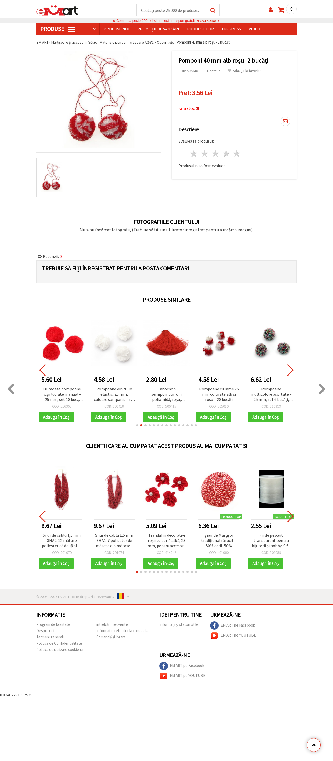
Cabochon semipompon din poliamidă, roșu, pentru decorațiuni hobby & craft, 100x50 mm (166, 395)
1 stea (194, 153)
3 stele (215, 153)
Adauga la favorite (244, 71)
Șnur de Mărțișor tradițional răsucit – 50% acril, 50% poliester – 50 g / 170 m (219, 541)
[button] (137, 426)
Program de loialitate (53, 625)
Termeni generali (50, 637)
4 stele (226, 153)
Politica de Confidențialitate (59, 644)
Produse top (200, 29)
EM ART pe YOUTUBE (233, 636)
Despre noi (45, 631)
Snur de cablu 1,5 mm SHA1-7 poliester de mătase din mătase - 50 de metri (114, 541)
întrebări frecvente (112, 625)
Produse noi (116, 29)
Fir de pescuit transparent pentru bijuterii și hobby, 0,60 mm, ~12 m (271, 541)
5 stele (237, 153)
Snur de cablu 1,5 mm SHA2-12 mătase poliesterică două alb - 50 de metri (62, 541)
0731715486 (208, 21)
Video (254, 29)
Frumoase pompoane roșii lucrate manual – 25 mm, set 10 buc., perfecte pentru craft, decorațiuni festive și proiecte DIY (61, 395)
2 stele (205, 153)
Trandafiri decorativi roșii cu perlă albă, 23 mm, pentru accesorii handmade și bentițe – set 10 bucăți (166, 541)
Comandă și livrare (111, 637)
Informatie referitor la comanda (122, 631)
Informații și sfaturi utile (178, 625)
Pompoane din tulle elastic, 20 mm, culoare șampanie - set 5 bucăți (114, 395)
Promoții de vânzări (158, 29)
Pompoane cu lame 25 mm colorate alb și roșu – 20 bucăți (219, 394)
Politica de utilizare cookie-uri (60, 650)
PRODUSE (57, 29)
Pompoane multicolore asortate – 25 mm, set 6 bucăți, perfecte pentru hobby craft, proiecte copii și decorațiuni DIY (271, 395)
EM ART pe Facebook (232, 626)
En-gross (231, 29)
